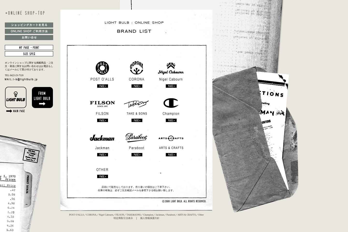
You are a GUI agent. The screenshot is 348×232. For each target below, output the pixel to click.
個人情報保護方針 (150, 218)
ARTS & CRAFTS (187, 214)
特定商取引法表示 (123, 218)
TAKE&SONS (133, 214)
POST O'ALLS (76, 214)
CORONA (91, 214)
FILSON (120, 214)
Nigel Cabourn (106, 214)
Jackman (160, 214)
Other (201, 214)
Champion (148, 214)
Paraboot (171, 214)
